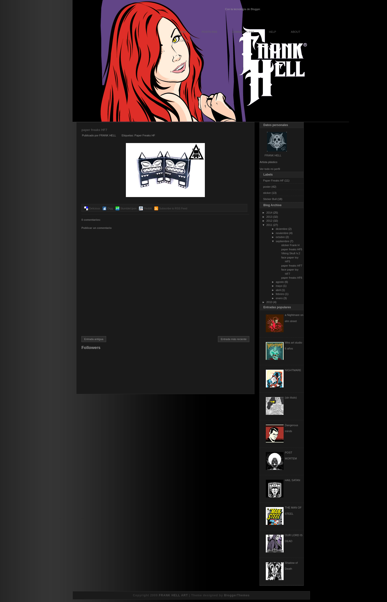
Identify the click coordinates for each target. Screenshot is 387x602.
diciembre (282, 228)
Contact (185, 40)
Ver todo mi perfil (270, 168)
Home (183, 31)
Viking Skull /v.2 (290, 253)
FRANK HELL (273, 155)
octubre (280, 237)
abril (278, 290)
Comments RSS (243, 31)
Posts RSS (209, 31)
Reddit (148, 208)
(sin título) (291, 397)
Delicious (94, 208)
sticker (267, 192)
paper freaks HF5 (291, 249)
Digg (110, 208)
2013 (269, 216)
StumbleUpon (128, 208)
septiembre (282, 241)
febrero (280, 293)
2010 (269, 302)
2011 (269, 224)
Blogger (255, 9)
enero (279, 298)
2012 (269, 220)
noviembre (282, 233)
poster (267, 186)
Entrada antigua (93, 339)
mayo (279, 285)
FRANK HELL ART (173, 595)
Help (272, 31)
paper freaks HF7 (94, 130)
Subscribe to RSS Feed (173, 208)
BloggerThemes (237, 595)
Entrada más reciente (234, 339)
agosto (280, 281)
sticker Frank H (290, 245)
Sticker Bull (270, 199)
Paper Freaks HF (145, 135)
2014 (269, 212)
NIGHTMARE (293, 370)
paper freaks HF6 (291, 277)
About (295, 31)
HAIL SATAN (292, 480)
